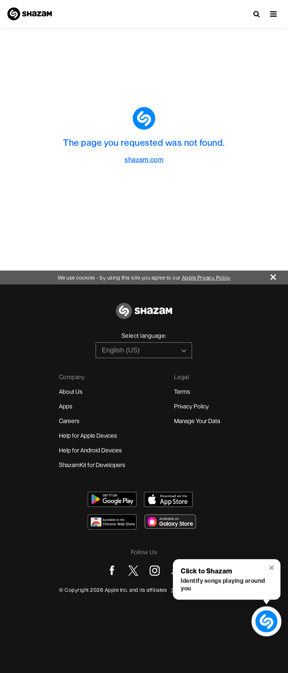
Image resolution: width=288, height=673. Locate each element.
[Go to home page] (144, 315)
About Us (70, 391)
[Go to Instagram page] (155, 571)
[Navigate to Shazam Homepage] (29, 14)
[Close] (279, 275)
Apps (65, 406)
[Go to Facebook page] (112, 571)
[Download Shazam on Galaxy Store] (170, 521)
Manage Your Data (197, 421)
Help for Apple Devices (88, 435)
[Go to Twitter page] (133, 571)
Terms (182, 391)
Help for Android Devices (90, 450)
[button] (273, 13)
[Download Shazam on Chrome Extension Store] (112, 521)
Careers (69, 421)
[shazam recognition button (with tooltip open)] (266, 621)
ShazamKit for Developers (92, 465)
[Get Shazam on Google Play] (112, 499)
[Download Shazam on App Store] (168, 499)
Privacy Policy (191, 406)
